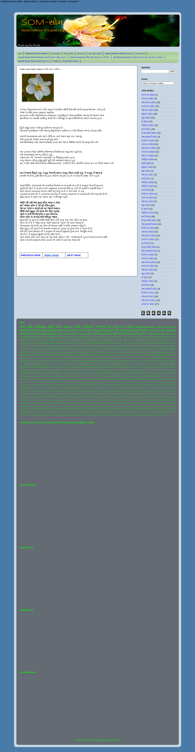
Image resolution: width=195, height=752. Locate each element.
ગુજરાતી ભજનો (93, 327)
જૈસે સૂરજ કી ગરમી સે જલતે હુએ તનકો (101, 391)
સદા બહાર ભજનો (95, 53)
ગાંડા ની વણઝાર (48, 388)
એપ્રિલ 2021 (147, 125)
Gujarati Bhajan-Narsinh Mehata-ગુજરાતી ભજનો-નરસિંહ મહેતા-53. (121, 346)
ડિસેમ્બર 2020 (147, 140)
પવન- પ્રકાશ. (34, 400)
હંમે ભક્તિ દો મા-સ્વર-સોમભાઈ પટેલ (108, 415)
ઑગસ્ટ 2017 (147, 175)
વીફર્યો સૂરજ (122, 409)
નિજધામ (97, 397)
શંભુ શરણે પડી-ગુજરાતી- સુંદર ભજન (160, 409)
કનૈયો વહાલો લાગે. (93, 382)
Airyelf (78, 740)
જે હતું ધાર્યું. (78, 391)
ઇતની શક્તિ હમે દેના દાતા (164, 379)
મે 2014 (144, 209)
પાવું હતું (52, 400)
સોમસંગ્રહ (154, 330)
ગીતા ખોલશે (76, 388)
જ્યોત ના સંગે (124, 391)
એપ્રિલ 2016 (147, 182)
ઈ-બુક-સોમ (55, 53)
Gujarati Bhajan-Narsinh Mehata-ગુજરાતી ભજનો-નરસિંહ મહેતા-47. (110, 340)
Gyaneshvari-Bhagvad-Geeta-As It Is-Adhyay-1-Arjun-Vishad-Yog (129, 349)
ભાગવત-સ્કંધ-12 (39, 403)
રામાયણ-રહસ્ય (84, 333)
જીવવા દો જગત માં (64, 391)
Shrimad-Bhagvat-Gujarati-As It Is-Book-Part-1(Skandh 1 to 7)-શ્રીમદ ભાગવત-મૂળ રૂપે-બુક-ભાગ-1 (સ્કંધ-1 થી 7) (93, 355)
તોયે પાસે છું (125, 394)
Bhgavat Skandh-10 (27, 340)
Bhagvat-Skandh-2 (162, 334)
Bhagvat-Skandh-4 (30, 330)
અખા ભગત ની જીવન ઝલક (49, 337)
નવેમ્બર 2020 (147, 144)
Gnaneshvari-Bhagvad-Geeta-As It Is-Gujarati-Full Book (59, 340)
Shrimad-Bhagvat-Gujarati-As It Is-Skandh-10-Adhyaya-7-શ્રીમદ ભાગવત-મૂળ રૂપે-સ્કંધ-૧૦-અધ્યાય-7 (58, 373)
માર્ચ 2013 (146, 243)
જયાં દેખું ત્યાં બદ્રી (34, 391)
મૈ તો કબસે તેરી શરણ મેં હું (64, 406)
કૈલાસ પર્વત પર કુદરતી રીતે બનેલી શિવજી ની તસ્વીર (111, 385)
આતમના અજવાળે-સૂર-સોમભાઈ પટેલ (83, 379)
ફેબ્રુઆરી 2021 (148, 133)
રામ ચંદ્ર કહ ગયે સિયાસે (31, 409)
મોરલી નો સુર (93, 406)
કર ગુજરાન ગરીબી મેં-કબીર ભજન (34, 385)
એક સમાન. (31, 382)
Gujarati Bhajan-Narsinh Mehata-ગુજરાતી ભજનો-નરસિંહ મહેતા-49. (61, 343)
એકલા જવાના (43, 382)
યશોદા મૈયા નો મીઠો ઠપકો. (111, 406)
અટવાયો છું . (171, 376)
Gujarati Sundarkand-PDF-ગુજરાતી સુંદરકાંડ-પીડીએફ (89, 57)
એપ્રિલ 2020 (147, 159)
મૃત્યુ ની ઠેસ (47, 406)
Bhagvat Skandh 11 (165, 337)
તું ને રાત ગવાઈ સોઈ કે (88, 394)
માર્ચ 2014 (146, 216)
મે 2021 (144, 121)
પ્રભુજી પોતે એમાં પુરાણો (108, 400)
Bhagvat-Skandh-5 (103, 330)
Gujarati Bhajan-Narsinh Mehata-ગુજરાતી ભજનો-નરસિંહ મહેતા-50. (115, 343)
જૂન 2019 (145, 171)
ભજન (166, 327)
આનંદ (102, 379)
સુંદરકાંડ (120, 327)
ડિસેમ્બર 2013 (147, 228)
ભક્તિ (171, 400)
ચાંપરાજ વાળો (140, 53)
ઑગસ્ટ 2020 (147, 155)
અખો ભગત (81, 53)
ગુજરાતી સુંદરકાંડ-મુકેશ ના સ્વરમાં (140, 388)
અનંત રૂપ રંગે (27, 379)
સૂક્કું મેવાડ (74, 415)
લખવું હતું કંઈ (49, 409)
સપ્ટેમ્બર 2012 (148, 266)
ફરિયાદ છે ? (125, 400)
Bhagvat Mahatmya (146, 337)
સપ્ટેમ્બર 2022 (148, 95)
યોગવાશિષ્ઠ (80, 337)
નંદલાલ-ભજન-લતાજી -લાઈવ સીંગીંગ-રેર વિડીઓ (37, 397)
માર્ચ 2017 (146, 178)
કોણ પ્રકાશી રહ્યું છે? (141, 385)
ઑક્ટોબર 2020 (148, 148)
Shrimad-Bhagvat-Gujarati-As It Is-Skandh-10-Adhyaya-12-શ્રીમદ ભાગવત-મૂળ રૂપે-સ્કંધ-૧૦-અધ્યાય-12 (113, 361)
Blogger (102, 740)
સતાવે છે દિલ (117, 412)
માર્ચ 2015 (146, 190)
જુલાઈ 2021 (147, 114)
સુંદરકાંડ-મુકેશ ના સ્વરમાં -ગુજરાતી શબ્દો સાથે (153, 412)
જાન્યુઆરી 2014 (149, 224)
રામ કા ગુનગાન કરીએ (167, 406)
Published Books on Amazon (36, 53)
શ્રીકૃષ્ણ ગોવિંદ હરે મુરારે (91, 412)
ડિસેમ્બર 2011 (147, 292)
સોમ (23, 327)
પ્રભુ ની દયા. (70, 400)
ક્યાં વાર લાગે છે (158, 385)
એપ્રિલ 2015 (147, 186)
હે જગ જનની (128, 415)
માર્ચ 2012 (146, 285)
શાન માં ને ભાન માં (40, 412)
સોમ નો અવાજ (86, 415)
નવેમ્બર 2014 (147, 197)
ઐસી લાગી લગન (58, 382)
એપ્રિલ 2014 (147, 212)
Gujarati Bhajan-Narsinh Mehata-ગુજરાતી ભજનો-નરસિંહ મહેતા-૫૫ (74, 349)
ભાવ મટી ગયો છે (54, 403)
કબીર (67, 333)
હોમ (19, 53)
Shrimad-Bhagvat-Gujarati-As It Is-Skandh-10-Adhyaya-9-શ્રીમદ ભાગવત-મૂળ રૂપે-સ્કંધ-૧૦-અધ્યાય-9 (60, 376)
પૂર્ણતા (60, 400)
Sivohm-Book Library (70, 61)
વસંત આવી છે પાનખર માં (91, 409)
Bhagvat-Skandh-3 (145, 327)
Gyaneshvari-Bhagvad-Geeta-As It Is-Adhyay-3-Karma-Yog (75, 352)
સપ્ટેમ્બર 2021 (148, 106)
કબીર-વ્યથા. (171, 382)
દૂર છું (150, 394)
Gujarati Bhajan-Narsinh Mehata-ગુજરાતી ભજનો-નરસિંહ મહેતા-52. (66, 346)
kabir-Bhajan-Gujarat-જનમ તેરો (151, 376)
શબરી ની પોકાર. (25, 412)
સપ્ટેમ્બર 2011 (148, 304)
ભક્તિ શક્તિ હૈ (25, 403)
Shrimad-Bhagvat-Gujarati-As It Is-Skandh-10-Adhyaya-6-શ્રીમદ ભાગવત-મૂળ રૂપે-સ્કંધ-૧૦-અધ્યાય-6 (133, 370)
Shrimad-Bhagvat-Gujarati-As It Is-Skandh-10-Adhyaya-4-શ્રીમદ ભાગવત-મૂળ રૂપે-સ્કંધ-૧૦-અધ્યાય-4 (126, 367)
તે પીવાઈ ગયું (104, 394)
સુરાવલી (64, 415)
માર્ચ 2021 (146, 129)
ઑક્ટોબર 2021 (148, 102)
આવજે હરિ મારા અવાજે (143, 379)
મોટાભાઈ (69, 337)
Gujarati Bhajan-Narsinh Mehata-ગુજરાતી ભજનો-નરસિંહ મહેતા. (42, 57)
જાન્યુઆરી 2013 (149, 251)
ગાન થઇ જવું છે (63, 388)
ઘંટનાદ (158, 388)
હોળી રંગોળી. (158, 415)
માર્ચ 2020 (146, 163)
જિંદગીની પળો (49, 391)
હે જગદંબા (140, 415)
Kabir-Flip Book (108, 352)
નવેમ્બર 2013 (147, 232)
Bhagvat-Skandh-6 (109, 333)
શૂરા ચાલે (76, 412)
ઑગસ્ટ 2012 (147, 270)
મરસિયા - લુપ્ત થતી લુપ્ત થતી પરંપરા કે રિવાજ (133, 403)
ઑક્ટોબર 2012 (148, 262)
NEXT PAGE (74, 255)
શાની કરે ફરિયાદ (56, 412)
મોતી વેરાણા (81, 406)
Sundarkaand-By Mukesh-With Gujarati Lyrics (118, 376)
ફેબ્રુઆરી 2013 (148, 247)
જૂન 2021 (145, 117)
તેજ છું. (115, 394)
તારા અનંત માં (61, 394)
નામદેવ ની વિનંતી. (84, 397)
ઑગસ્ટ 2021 (147, 110)
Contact (56, 61)
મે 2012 (144, 277)
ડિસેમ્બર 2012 (147, 254)
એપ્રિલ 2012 (147, 281)
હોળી (149, 415)
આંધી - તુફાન (40, 379)
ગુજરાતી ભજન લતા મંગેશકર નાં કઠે (97, 388)
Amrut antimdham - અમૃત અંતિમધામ (122, 337)
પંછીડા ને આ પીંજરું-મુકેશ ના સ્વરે (115, 397)
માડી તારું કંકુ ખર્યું (159, 403)
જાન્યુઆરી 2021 (149, 137)
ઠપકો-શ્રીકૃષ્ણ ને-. (26, 394)
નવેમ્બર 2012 (147, 258)
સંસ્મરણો (106, 412)
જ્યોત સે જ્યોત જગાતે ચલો (143, 391)
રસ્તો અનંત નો (151, 406)
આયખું (128, 379)
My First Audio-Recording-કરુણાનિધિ (131, 352)
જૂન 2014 (145, 205)
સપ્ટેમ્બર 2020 (148, 152)
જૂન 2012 (145, 273)
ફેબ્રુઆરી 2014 (148, 220)
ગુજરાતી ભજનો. (119, 388)
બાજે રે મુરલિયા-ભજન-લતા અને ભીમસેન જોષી (149, 400)
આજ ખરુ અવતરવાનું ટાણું (57, 379)
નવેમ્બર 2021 (147, 98)
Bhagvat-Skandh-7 (136, 333)
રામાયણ (41, 327)
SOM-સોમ (42, 22)
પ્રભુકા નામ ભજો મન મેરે (87, 400)
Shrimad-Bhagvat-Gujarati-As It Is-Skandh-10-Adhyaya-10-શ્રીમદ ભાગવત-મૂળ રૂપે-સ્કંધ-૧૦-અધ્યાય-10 (104, 358)
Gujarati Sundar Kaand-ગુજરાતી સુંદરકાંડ (33, 61)
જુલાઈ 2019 (147, 167)
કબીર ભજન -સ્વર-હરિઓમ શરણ (140, 382)
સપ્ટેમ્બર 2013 (148, 239)
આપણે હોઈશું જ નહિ (115, 379)
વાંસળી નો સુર (109, 409)
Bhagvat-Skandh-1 (47, 333)
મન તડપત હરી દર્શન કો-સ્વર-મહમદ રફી (99, 403)
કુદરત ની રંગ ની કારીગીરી (79, 385)
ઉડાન (22, 382)
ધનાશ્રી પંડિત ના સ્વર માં (164, 394)
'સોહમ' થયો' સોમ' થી (97, 337)
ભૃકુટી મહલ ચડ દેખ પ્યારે (72, 403)
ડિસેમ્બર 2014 (147, 194)
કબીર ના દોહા (68, 53)
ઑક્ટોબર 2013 (148, 235)
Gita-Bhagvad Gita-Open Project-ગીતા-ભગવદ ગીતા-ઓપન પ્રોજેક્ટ (138, 57)
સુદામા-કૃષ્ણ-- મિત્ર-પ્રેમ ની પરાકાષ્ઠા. (45, 415)
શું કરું (67, 412)
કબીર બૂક (120, 382)
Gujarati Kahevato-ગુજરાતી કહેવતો (118, 53)
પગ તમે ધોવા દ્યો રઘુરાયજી (163, 397)
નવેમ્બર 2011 (147, 296)
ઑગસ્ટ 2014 (147, 201)
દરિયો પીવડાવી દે (139, 394)
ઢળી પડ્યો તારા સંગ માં (44, 394)
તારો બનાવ (73, 394)
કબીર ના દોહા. (108, 382)
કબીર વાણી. (159, 382)
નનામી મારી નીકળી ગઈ (65, 397)
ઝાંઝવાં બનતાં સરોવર (165, 391)
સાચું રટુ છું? (129, 412)
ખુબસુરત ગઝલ (33, 388)
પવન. (44, 400)
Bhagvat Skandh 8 (131, 330)
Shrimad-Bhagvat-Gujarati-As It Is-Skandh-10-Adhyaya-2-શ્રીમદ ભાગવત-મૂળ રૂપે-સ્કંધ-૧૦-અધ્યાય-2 (119, 364)
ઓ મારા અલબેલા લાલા (75, 382)
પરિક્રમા (23, 400)
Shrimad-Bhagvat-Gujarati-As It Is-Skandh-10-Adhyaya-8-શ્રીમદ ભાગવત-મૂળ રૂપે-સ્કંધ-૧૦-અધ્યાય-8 (137, 373)
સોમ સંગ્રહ (64, 327)
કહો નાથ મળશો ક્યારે (59, 385)
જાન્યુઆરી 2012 (149, 289)
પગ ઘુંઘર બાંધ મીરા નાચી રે (140, 397)
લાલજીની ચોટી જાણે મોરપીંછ (68, 409)
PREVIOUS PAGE (31, 255)
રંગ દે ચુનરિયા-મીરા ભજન (133, 406)
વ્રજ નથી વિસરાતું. (136, 409)
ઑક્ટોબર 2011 (148, 300)
